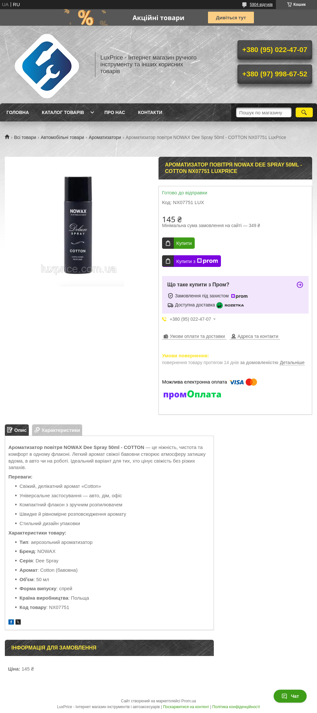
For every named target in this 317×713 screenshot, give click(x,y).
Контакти (150, 112)
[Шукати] (304, 112)
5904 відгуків (261, 4)
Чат (290, 696)
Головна (17, 112)
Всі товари (25, 137)
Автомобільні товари (62, 137)
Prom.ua (188, 701)
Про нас (114, 112)
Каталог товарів (63, 112)
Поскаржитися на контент (186, 707)
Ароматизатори (105, 137)
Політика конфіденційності (236, 707)
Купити (184, 243)
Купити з (197, 261)
